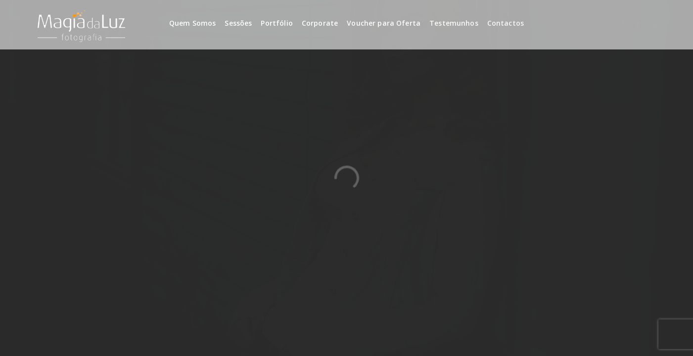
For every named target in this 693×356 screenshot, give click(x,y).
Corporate (320, 23)
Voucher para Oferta (383, 23)
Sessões (238, 23)
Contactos (505, 23)
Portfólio (276, 23)
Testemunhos (453, 23)
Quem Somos (192, 23)
